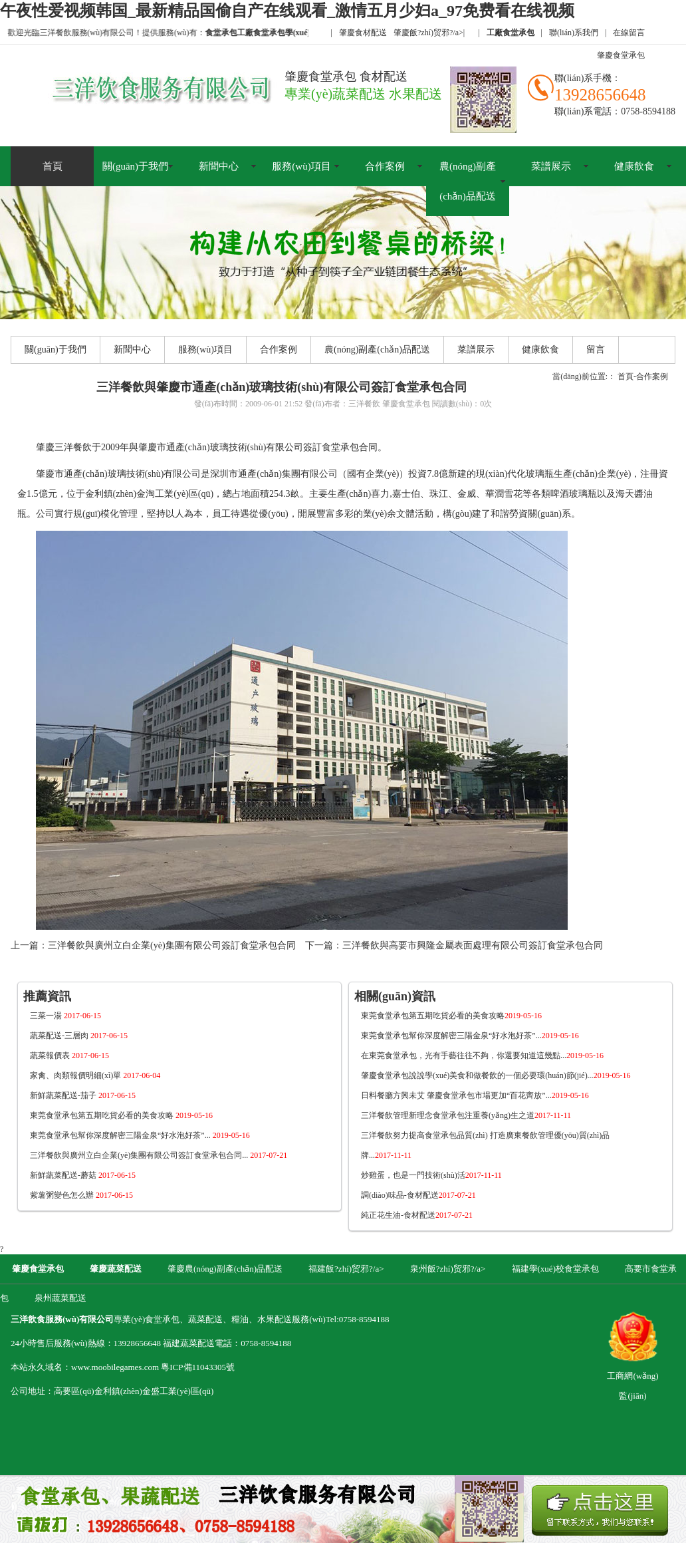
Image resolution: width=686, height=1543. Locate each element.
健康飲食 (634, 166)
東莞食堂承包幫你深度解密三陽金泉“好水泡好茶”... (140, 1135)
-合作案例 (650, 376)
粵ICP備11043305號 (198, 1367)
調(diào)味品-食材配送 (418, 1195)
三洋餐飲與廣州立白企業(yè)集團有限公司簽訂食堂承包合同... (158, 1155)
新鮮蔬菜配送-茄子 (83, 1095)
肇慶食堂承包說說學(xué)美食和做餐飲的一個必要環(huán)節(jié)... (496, 1075)
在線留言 (629, 32)
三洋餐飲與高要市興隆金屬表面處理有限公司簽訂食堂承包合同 (472, 945)
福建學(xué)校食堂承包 (555, 1269)
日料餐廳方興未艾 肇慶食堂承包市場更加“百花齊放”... (475, 1095)
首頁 (52, 166)
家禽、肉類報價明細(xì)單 (95, 1075)
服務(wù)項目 (301, 166)
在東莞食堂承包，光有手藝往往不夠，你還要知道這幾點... (482, 1055)
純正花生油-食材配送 (417, 1215)
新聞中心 (219, 166)
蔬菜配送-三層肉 (79, 1035)
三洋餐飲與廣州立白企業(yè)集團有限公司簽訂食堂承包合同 (172, 945)
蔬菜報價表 (69, 1055)
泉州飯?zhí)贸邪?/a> (449, 1269)
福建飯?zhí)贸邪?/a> (347, 1269)
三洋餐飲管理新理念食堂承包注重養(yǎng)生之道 (466, 1115)
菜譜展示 (551, 166)
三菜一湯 (65, 1015)
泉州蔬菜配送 (60, 1298)
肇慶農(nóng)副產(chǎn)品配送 (225, 1269)
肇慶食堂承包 (621, 55)
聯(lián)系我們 (573, 32)
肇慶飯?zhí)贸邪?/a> (429, 32)
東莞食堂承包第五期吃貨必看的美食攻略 (121, 1115)
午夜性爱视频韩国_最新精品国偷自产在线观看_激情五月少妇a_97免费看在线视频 (287, 10)
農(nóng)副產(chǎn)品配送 (467, 181)
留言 (595, 349)
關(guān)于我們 (135, 166)
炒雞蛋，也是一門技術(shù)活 (431, 1175)
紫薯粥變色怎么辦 (81, 1195)
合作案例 (385, 166)
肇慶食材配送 (363, 32)
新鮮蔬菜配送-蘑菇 (83, 1175)
